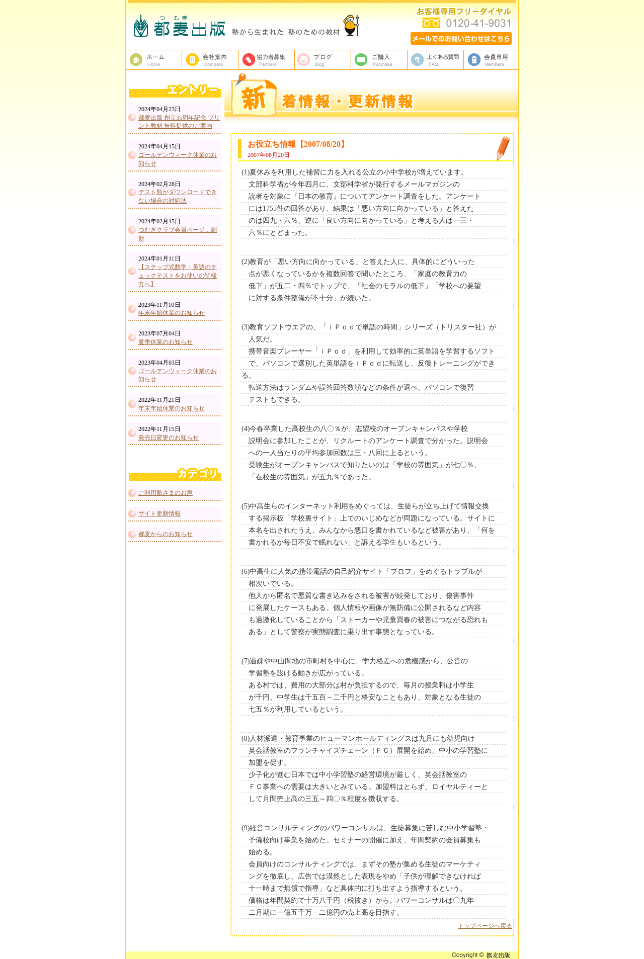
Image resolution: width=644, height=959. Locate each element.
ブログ (323, 60)
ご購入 (379, 60)
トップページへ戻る (485, 925)
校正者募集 (266, 60)
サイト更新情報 (159, 513)
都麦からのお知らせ (165, 534)
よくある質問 (436, 60)
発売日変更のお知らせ (168, 437)
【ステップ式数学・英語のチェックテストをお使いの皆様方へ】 (177, 276)
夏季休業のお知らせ (165, 341)
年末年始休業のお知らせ (171, 312)
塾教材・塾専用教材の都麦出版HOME (154, 60)
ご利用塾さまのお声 (165, 492)
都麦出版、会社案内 (210, 60)
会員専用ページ (492, 60)
